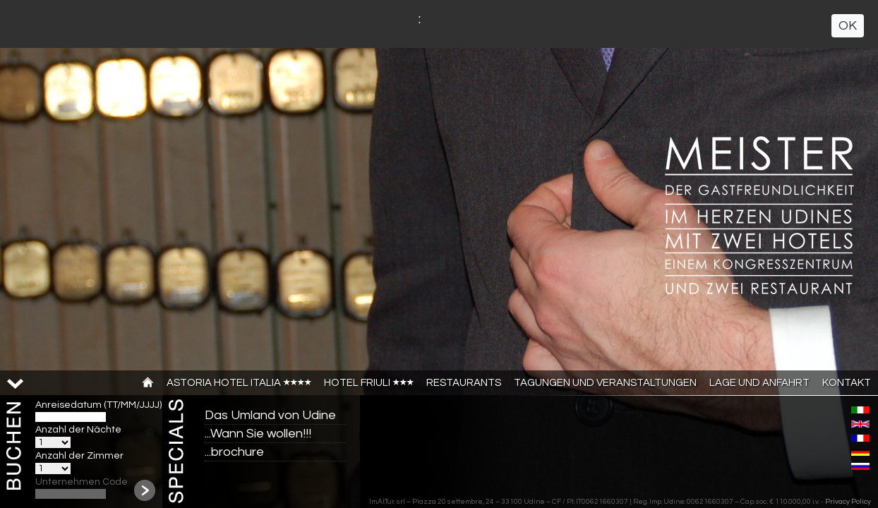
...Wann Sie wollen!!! (258, 433)
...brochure (234, 452)
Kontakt (846, 382)
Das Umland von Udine (270, 415)
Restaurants (463, 382)
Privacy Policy (848, 501)
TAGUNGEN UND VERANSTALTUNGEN (605, 382)
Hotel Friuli (369, 382)
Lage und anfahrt (759, 382)
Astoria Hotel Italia (239, 382)
